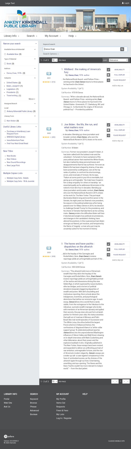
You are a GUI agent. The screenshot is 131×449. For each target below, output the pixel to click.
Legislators (11, 89)
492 (53, 137)
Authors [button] (7, 68)
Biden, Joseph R (13, 86)
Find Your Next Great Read (17, 143)
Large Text (10, 3)
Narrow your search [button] (11, 43)
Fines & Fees (62, 410)
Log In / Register (64, 418)
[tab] (19, 43)
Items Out (60, 403)
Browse (33, 403)
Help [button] (72, 35)
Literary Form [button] (9, 116)
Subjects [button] (7, 78)
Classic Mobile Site (116, 441)
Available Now (13, 54)
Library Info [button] (11, 35)
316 (53, 82)
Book (9, 64)
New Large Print (13, 166)
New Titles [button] (8, 151)
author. (79, 75)
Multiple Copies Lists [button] (13, 173)
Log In (126, 3)
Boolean (33, 414)
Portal (6, 399)
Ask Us (7, 406)
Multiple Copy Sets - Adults (18, 178)
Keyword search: (49, 44)
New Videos (11, 159)
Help (85, 394)
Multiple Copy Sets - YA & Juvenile (20, 181)
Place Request (116, 80)
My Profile (61, 399)
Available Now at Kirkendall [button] (14, 49)
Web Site (8, 403)
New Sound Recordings (16, 162)
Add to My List (117, 86)
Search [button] (32, 35)
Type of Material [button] (10, 59)
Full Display (116, 75)
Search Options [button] (51, 54)
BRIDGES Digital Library (16, 137)
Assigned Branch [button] (10, 104)
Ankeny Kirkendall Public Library (20, 111)
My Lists (60, 414)
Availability (116, 69)
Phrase (33, 406)
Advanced (34, 410)
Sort (105, 60)
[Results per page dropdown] (55, 60)
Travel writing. (12, 96)
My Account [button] (53, 35)
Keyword (34, 399)
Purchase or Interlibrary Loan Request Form (18, 132)
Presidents (11, 92)
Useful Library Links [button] (12, 127)
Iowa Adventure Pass (15, 140)
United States (12, 83)
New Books (11, 156)
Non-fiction (11, 121)
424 (53, 256)
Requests (60, 406)
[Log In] (123, 3)
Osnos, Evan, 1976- (14, 73)
